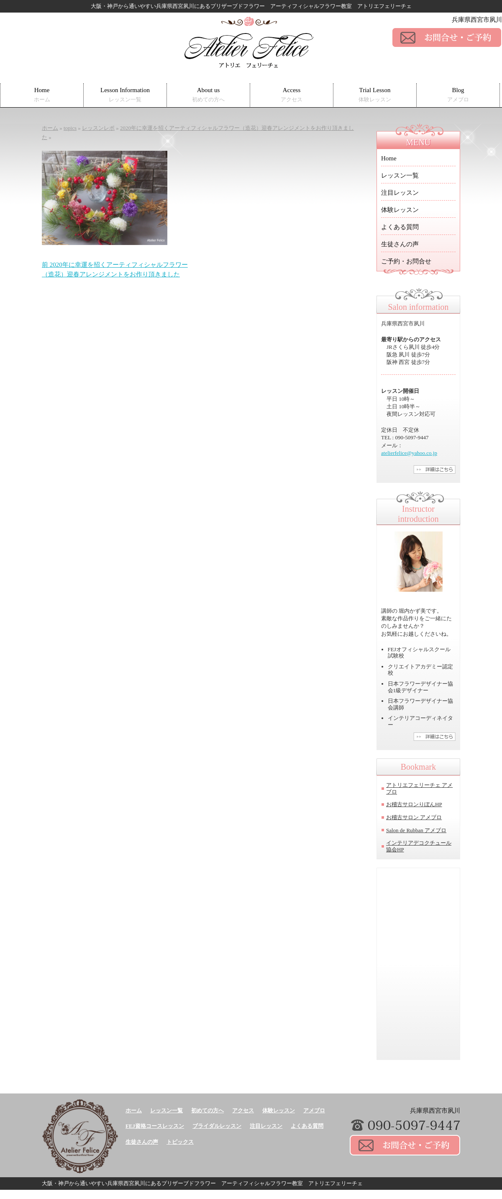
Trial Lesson (375, 95)
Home (42, 95)
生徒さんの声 (400, 244)
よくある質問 (400, 227)
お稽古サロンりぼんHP (414, 804)
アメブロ (314, 1110)
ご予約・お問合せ (406, 261)
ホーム (134, 1110)
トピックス (180, 1142)
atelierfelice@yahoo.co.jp (409, 453)
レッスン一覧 (400, 175)
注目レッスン (400, 192)
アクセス (243, 1110)
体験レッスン (400, 209)
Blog (458, 95)
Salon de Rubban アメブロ (416, 830)
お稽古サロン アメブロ (414, 817)
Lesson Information (125, 95)
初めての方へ (207, 1110)
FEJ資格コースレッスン (155, 1126)
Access (291, 95)
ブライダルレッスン (216, 1126)
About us (208, 95)
